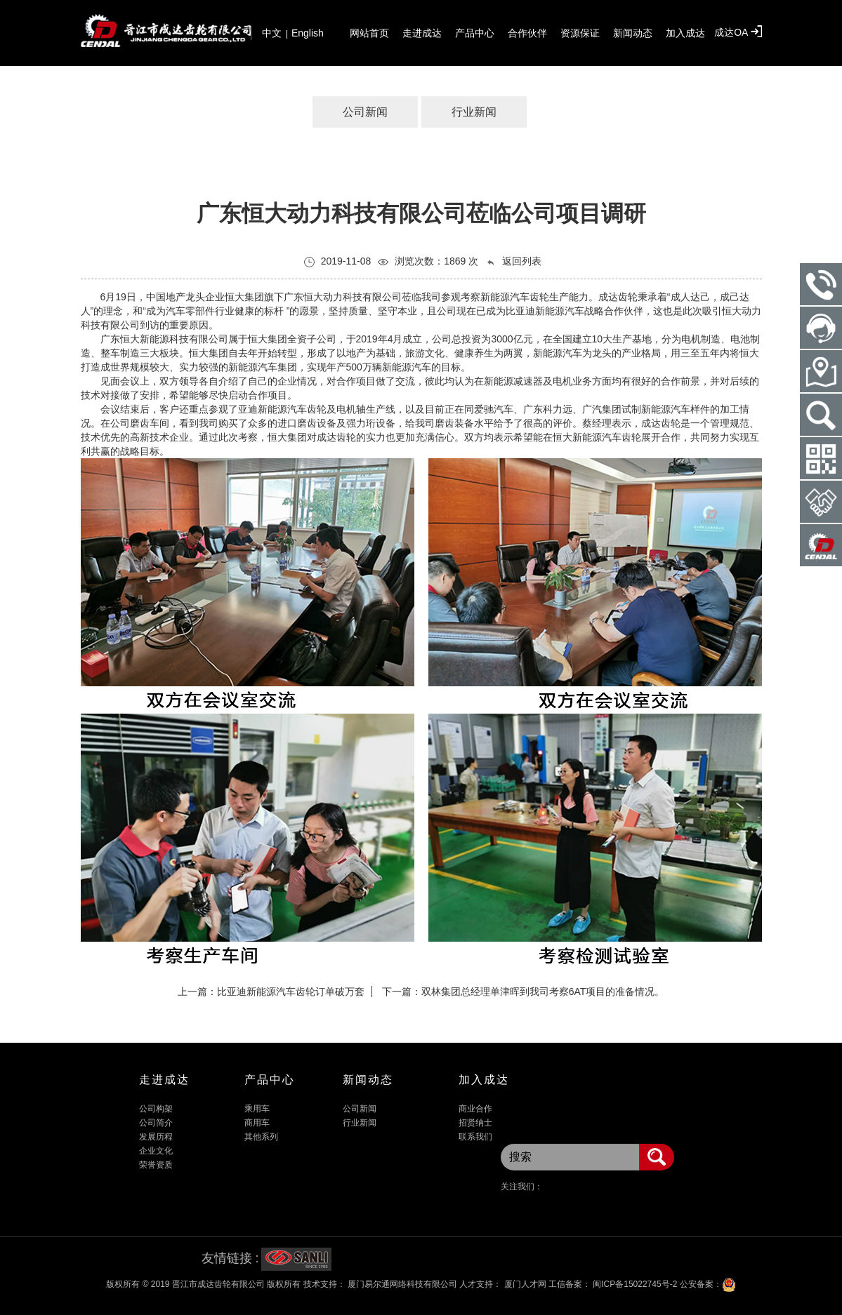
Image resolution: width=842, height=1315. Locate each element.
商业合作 (475, 1109)
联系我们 (475, 1137)
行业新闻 (474, 112)
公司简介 (156, 1123)
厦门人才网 (524, 1284)
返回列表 (513, 261)
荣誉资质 (156, 1165)
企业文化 (156, 1151)
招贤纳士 (475, 1123)
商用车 (257, 1123)
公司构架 (156, 1109)
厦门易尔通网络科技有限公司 (401, 1284)
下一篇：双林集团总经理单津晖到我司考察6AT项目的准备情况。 (523, 991)
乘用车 (257, 1109)
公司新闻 (365, 112)
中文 (272, 33)
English (307, 33)
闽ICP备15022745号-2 (634, 1284)
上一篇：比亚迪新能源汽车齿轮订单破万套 (271, 991)
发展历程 (156, 1137)
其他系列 (261, 1137)
